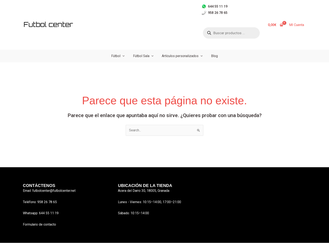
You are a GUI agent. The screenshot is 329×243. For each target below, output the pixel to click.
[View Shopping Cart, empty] (275, 25)
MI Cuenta (296, 25)
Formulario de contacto (39, 224)
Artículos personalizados (182, 56)
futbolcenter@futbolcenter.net (54, 191)
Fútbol (118, 56)
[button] (122, 56)
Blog (214, 56)
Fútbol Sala (143, 56)
